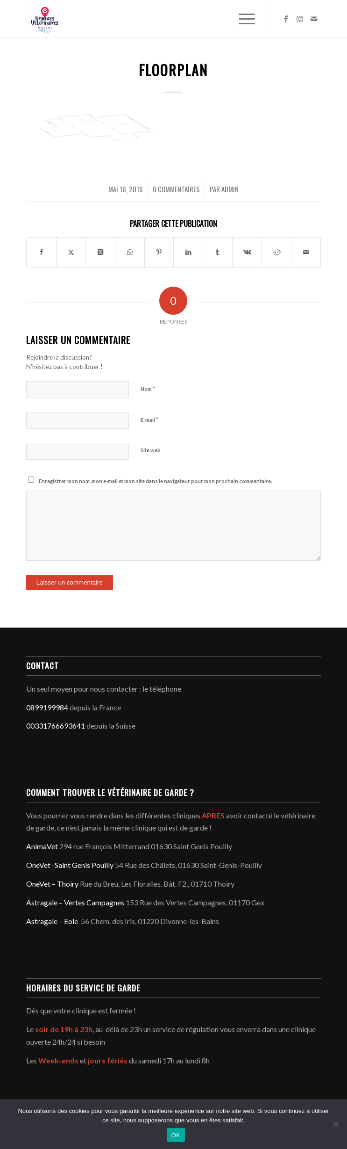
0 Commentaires (176, 189)
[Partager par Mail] (305, 252)
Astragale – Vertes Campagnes (75, 902)
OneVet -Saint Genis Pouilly (69, 864)
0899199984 (47, 707)
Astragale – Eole (52, 921)
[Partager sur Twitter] (71, 252)
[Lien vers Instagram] (300, 19)
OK (175, 1135)
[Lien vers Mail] (314, 19)
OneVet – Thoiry (52, 883)
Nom (148, 388)
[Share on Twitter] (100, 252)
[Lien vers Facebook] (286, 19)
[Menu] (242, 18)
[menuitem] (242, 18)
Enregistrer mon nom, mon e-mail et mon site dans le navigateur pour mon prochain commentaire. (155, 481)
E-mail (149, 419)
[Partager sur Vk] (247, 252)
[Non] (335, 1124)
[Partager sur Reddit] (276, 252)
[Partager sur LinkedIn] (188, 252)
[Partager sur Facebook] (41, 252)
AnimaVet (42, 846)
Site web (151, 450)
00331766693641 (55, 725)
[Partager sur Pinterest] (159, 252)
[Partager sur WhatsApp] (129, 252)
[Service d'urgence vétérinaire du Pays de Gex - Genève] (144, 18)
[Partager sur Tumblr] (217, 252)
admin (230, 189)
